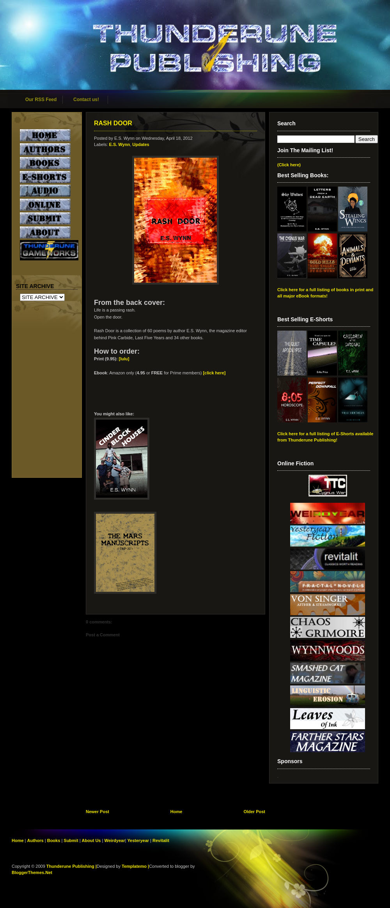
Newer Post (97, 811)
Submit (71, 840)
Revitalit (160, 840)
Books (53, 840)
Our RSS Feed (41, 99)
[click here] (214, 372)
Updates (140, 144)
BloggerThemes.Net (32, 872)
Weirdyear (114, 840)
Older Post (254, 811)
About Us (91, 840)
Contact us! (86, 99)
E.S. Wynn (119, 144)
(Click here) (289, 164)
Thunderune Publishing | (71, 866)
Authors (35, 840)
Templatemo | (135, 866)
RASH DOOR (113, 123)
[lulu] (124, 358)
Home (176, 811)
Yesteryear (138, 840)
